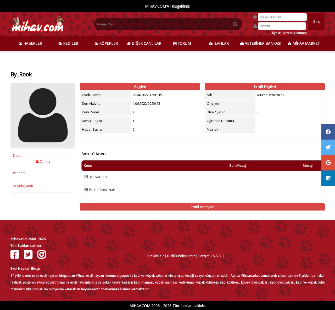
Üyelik (276, 33)
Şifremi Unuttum (295, 33)
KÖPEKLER (106, 43)
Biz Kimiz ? (155, 255)
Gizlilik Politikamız (181, 255)
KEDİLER (68, 43)
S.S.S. (217, 255)
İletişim (203, 255)
